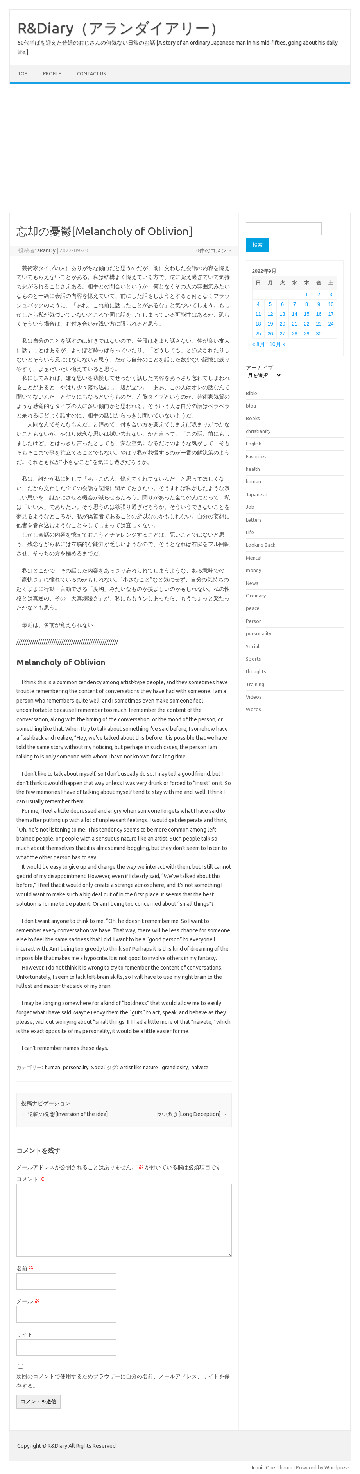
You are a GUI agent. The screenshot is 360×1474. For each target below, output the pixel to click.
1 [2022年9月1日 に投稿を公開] (306, 294)
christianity (258, 431)
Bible (251, 393)
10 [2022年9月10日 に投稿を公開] (330, 304)
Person (254, 621)
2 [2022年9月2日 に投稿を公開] (318, 294)
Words (253, 709)
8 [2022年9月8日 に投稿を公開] (306, 304)
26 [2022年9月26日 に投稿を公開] (270, 333)
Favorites (256, 456)
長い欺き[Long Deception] (191, 1114)
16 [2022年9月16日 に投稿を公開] (318, 314)
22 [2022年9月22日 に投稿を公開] (306, 324)
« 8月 (258, 344)
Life (250, 532)
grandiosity (175, 1067)
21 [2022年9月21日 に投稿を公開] (294, 324)
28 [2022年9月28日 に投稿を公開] (294, 333)
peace (253, 608)
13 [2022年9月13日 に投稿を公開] (282, 314)
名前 (25, 1268)
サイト (24, 1334)
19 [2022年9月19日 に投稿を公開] (270, 324)
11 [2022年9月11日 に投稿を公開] (258, 314)
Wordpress (337, 1467)
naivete (200, 1067)
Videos (253, 696)
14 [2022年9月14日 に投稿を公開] (294, 314)
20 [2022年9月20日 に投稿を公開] (282, 324)
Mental (253, 557)
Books (253, 418)
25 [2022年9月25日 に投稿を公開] (258, 333)
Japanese (256, 494)
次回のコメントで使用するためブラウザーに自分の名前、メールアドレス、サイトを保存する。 (123, 1381)
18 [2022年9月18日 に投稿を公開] (258, 324)
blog (251, 405)
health (253, 469)
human (52, 1067)
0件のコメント (214, 250)
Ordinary (256, 595)
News (252, 583)
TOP (22, 73)
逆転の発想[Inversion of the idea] (64, 1114)
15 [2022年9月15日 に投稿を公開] (306, 314)
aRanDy (46, 250)
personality (75, 1067)
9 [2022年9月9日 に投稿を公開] (318, 304)
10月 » (277, 344)
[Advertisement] (180, 148)
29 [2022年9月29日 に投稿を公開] (306, 333)
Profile (52, 73)
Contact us (91, 73)
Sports (253, 659)
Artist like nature (139, 1067)
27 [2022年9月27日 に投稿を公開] (282, 333)
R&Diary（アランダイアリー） (121, 28)
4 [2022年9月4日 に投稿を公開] (258, 304)
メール (27, 1301)
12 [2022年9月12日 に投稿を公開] (270, 314)
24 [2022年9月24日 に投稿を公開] (330, 324)
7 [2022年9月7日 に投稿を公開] (294, 304)
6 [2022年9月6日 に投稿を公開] (282, 304)
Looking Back (260, 544)
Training (255, 684)
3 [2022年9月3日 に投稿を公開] (331, 294)
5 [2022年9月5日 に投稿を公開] (270, 304)
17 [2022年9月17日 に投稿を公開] (330, 314)
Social (98, 1067)
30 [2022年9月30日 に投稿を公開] (318, 333)
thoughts (256, 671)
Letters (254, 519)
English (253, 443)
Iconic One (263, 1467)
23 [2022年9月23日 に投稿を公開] (318, 324)
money (253, 570)
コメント (30, 1179)
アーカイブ (259, 368)
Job (250, 507)
